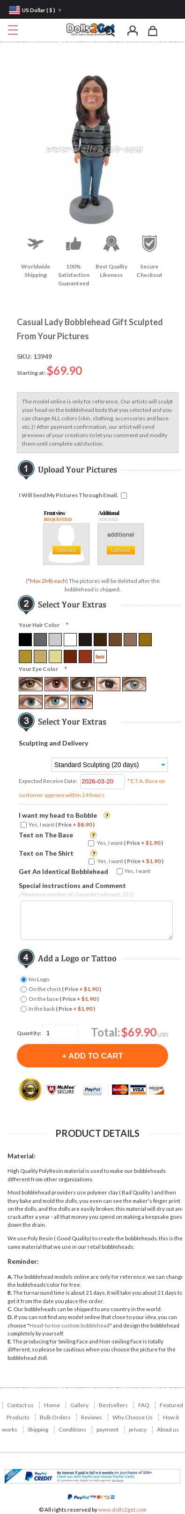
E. (9, 1341)
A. (10, 1277)
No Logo (39, 979)
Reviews (91, 1417)
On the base (64, 998)
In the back (62, 1008)
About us (168, 1429)
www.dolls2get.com (122, 1510)
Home (52, 1405)
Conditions (72, 1429)
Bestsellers (113, 1405)
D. (10, 1317)
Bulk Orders (55, 1417)
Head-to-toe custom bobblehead (70, 1325)
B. (9, 1293)
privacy (138, 1429)
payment (107, 1429)
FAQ (143, 1405)
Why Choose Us (132, 1417)
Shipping (38, 1429)
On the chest (65, 988)
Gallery (79, 1405)
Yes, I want (62, 824)
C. (10, 1309)
